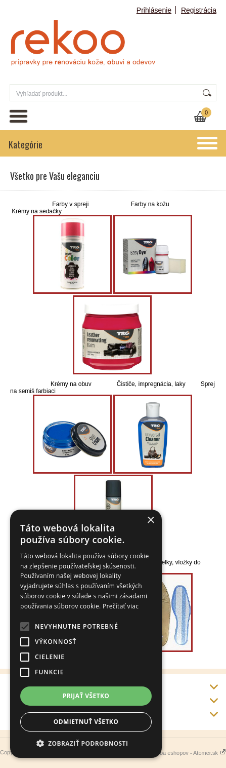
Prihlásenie (154, 10)
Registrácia (198, 10)
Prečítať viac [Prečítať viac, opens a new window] (121, 606)
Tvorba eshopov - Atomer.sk (187, 753)
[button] (86, 743)
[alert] (86, 634)
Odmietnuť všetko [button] (86, 721)
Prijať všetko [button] (86, 696)
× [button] (150, 520)
